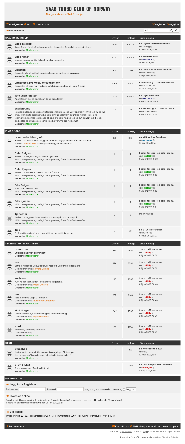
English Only (22, 108)
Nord (18, 326)
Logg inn (15, 384)
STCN (8, 343)
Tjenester (21, 214)
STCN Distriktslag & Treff (21, 243)
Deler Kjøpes (23, 169)
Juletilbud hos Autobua (152, 137)
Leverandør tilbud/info (29, 137)
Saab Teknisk (23, 44)
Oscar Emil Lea (40, 284)
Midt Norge (22, 310)
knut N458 (147, 72)
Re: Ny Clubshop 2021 (150, 348)
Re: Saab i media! (148, 56)
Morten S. (147, 59)
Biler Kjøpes (22, 201)
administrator (29, 143)
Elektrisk (20, 69)
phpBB (145, 431)
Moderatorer (32, 50)
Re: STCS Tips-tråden (151, 229)
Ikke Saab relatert (26, 95)
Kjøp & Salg (12, 131)
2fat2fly (146, 252)
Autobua (147, 140)
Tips (17, 230)
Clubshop (21, 349)
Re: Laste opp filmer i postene (155, 364)
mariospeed (148, 111)
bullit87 (146, 232)
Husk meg (118, 389)
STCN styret (22, 365)
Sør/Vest (20, 278)
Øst (17, 262)
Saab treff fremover (150, 249)
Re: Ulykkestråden (149, 95)
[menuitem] (27, 24)
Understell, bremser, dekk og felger (37, 82)
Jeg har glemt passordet (98, 389)
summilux (147, 85)
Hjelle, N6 (147, 367)
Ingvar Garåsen (41, 316)
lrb (143, 351)
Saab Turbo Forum (16, 38)
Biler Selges (22, 185)
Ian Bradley (127, 431)
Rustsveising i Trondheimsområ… (157, 82)
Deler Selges (23, 153)
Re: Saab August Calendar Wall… (157, 108)
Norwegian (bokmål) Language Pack (137, 437)
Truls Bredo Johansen (44, 300)
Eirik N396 (147, 156)
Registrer (30, 384)
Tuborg (146, 46)
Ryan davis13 (109, 416)
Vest (18, 294)
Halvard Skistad (41, 268)
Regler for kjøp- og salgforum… (156, 153)
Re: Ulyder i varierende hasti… (155, 43)
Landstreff (21, 249)
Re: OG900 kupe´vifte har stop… (156, 69)
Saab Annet (22, 56)
